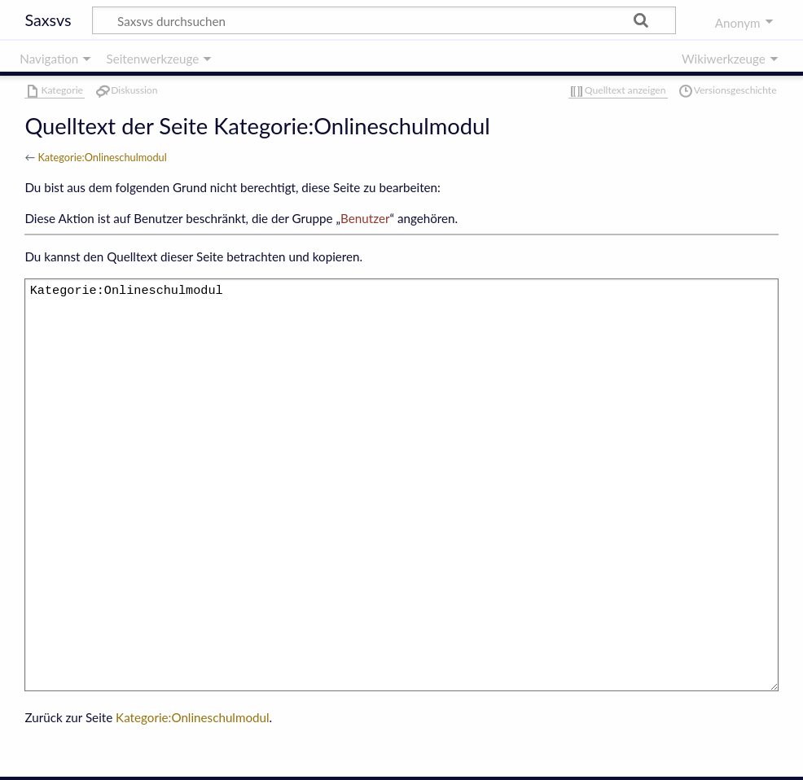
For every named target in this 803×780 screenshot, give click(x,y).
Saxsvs (47, 19)
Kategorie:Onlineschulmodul (101, 157)
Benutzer (364, 218)
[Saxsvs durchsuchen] (384, 20)
